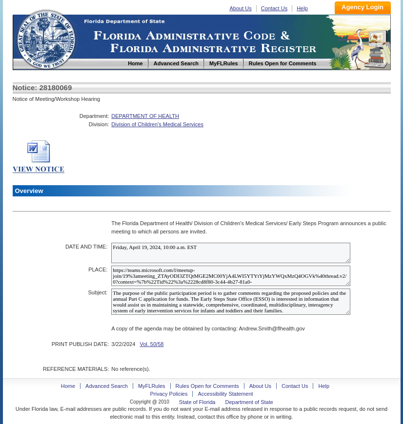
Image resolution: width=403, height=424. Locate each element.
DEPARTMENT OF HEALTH (145, 116)
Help (302, 8)
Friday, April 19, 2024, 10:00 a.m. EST (230, 253)
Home (46, 38)
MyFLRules (151, 386)
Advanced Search (106, 386)
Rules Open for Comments (207, 386)
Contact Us (274, 8)
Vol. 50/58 (151, 344)
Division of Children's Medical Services (157, 124)
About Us (241, 8)
